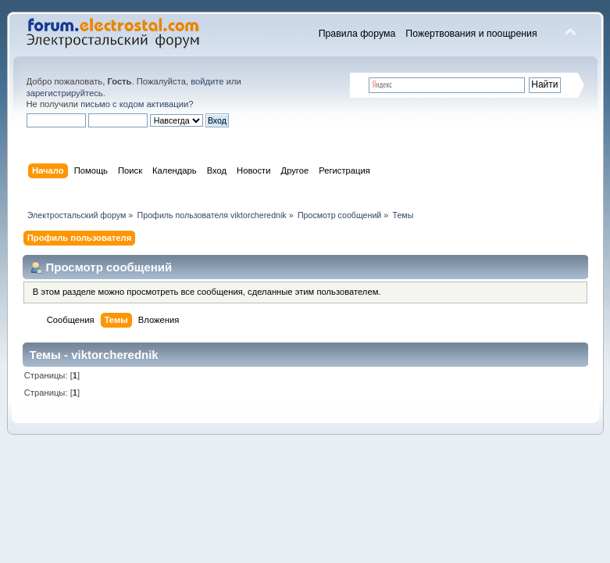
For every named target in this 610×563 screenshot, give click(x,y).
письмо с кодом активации (134, 104)
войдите (207, 81)
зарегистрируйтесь (65, 93)
